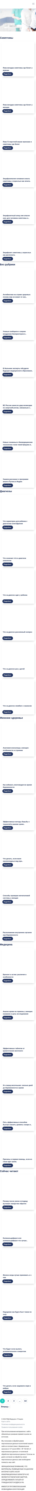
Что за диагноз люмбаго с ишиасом (17, 703)
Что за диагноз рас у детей (14, 666)
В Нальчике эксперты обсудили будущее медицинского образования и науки (18, 369)
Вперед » (5, 1401)
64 (25, 1395)
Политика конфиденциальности (13, 1419)
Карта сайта (5, 1416)
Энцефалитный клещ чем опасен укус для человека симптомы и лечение (16, 217)
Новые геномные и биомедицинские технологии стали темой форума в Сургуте (18, 443)
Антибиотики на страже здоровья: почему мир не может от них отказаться (17, 296)
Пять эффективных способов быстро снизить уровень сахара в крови (17, 1120)
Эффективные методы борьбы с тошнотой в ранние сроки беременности (16, 820)
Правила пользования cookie (11, 1422)
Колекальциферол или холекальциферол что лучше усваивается (14, 1235)
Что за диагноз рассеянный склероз (17, 630)
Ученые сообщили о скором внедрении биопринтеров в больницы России (14, 332)
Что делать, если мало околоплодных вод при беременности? (12, 857)
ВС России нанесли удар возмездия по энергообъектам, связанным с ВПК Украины (17, 406)
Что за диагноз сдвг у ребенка (15, 593)
